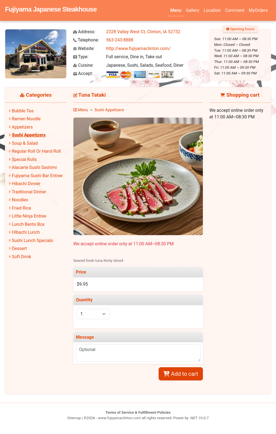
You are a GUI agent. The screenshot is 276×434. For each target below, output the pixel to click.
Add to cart (180, 374)
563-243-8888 (119, 40)
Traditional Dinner (29, 191)
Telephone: (86, 40)
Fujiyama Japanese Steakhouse (51, 9)
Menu (175, 10)
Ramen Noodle (26, 118)
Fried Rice (21, 208)
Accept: (83, 73)
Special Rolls (24, 159)
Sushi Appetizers (29, 135)
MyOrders (258, 10)
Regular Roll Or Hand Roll (36, 151)
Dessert (19, 248)
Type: (81, 56)
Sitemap (74, 418)
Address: (84, 31)
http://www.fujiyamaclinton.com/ (138, 48)
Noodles (20, 199)
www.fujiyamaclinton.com (119, 418)
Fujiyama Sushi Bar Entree (37, 175)
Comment (234, 10)
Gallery (192, 10)
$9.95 (82, 284)
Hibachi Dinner (26, 183)
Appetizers (22, 127)
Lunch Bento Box (28, 224)
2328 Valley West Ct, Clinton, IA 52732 (143, 31)
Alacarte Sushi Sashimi (34, 167)
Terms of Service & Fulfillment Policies (138, 412)
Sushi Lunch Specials (32, 240)
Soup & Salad (25, 143)
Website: (84, 48)
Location (212, 10)
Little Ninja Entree (29, 216)
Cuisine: (83, 65)
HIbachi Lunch (26, 232)
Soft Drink (21, 256)
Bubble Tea (23, 110)
